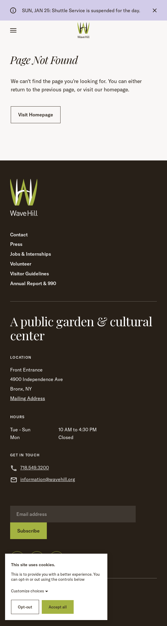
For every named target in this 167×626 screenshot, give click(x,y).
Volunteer (20, 264)
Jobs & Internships (30, 254)
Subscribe (28, 531)
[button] (13, 30)
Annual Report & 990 (33, 283)
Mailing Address (27, 398)
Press (16, 244)
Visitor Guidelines (29, 274)
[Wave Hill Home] (83, 30)
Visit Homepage (35, 115)
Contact (19, 235)
